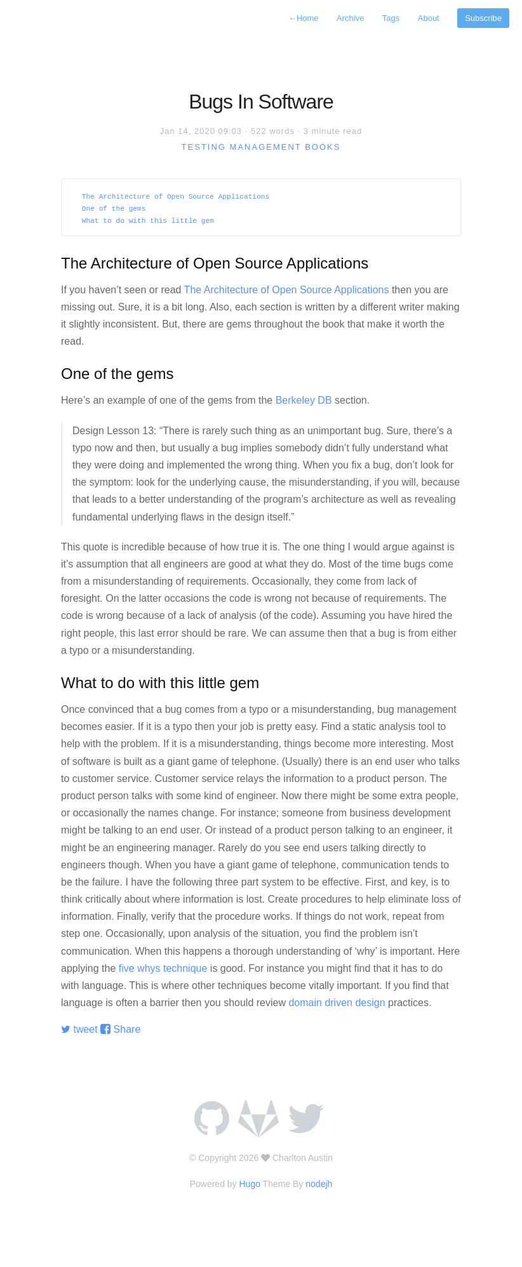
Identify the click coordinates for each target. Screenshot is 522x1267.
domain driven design (336, 1002)
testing (204, 147)
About (428, 18)
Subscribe (483, 18)
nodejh (318, 1184)
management (266, 147)
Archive (350, 18)
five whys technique (163, 968)
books (322, 147)
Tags (390, 18)
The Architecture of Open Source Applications (175, 197)
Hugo (249, 1184)
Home (303, 18)
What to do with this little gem (148, 221)
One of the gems (114, 209)
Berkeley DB (304, 400)
